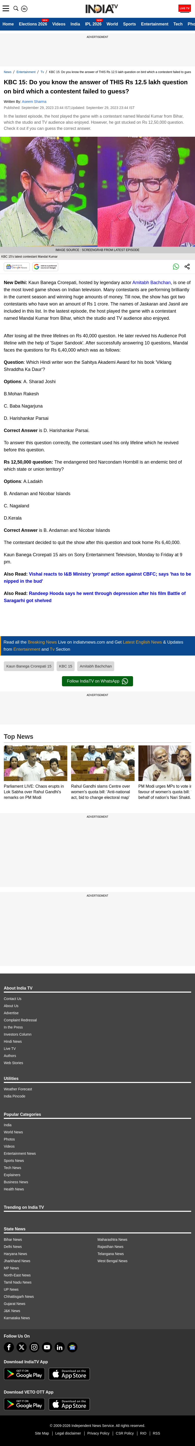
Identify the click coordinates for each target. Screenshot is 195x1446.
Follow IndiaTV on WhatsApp (97, 681)
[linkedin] (60, 1347)
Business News (16, 1182)
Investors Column (17, 1034)
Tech (178, 24)
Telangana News (111, 1254)
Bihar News (13, 1240)
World (112, 24)
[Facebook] (9, 1347)
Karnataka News (17, 1318)
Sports (129, 24)
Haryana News (15, 1254)
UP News (11, 1289)
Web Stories (13, 1063)
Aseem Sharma (34, 102)
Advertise (11, 1013)
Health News (14, 1189)
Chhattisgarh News (19, 1297)
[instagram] (34, 1347)
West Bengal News (112, 1261)
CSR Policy (125, 1433)
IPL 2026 (93, 24)
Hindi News (13, 1041)
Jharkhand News (17, 1261)
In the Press (13, 1027)
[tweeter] (22, 1347)
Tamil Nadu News (17, 1282)
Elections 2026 (33, 24)
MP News (11, 1268)
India (75, 24)
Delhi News (13, 1247)
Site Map (42, 1433)
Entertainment (154, 24)
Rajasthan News (110, 1247)
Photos (9, 1139)
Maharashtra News (112, 1240)
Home (8, 24)
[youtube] (47, 1347)
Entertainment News (20, 1153)
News (7, 72)
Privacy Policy (98, 1433)
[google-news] (72, 1347)
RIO (143, 1433)
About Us (11, 1006)
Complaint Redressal (20, 1020)
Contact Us (12, 999)
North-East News (17, 1275)
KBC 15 (65, 666)
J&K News (12, 1311)
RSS (156, 1433)
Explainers (12, 1175)
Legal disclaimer (68, 1433)
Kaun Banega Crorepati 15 (29, 666)
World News (13, 1132)
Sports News (14, 1161)
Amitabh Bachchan (151, 282)
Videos (59, 24)
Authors (10, 1056)
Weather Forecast (18, 1089)
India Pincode (14, 1096)
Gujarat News (14, 1304)
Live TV (10, 1049)
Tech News (12, 1168)
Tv (42, 72)
